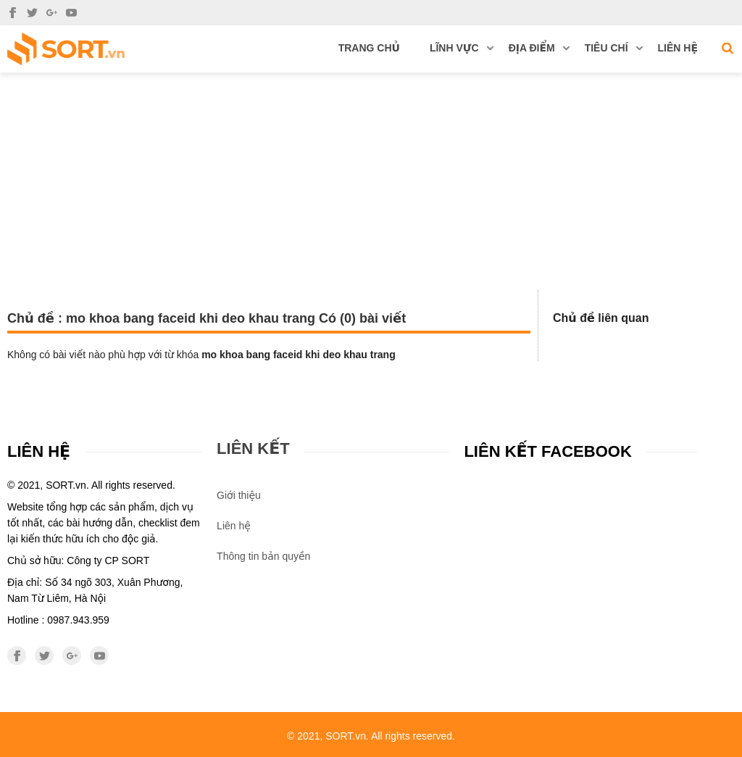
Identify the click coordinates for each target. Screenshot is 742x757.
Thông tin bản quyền (263, 556)
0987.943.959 (78, 620)
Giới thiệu (239, 495)
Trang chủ (369, 48)
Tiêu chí (614, 47)
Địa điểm (539, 47)
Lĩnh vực (461, 47)
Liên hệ (678, 48)
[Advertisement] (371, 181)
